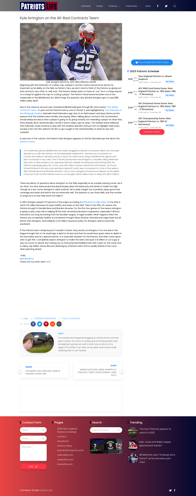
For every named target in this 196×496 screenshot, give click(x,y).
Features (114, 6)
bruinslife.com (65, 464)
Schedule (86, 6)
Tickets (99, 6)
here (48, 261)
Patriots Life (45, 490)
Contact (61, 436)
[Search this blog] (106, 430)
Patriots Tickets (152, 132)
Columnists (133, 6)
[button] (33, 323)
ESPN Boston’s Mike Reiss (94, 202)
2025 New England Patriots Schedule (67, 430)
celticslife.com (65, 455)
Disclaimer (63, 441)
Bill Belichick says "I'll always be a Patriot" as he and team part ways (157, 458)
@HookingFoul (27, 258)
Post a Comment (71, 318)
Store (148, 6)
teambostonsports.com (70, 450)
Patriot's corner (27, 141)
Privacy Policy (64, 445)
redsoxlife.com (65, 459)
